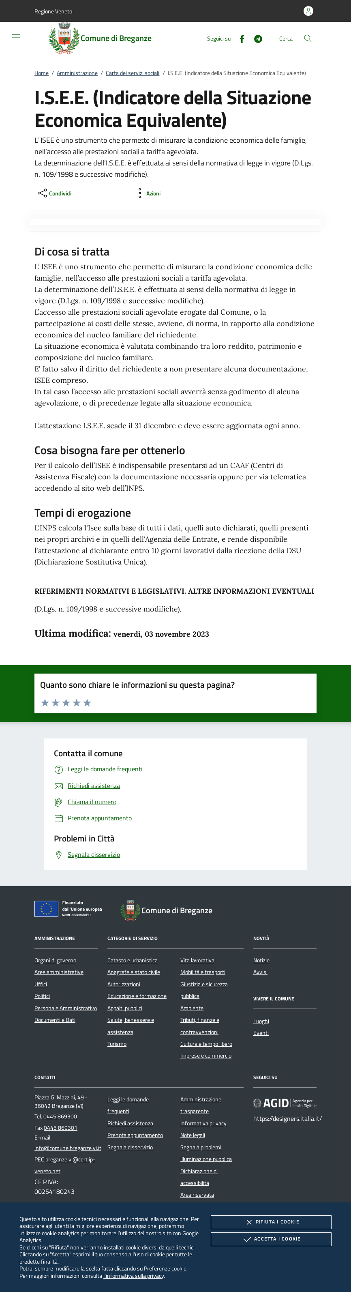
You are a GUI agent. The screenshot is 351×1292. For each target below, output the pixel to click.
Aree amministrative (58, 972)
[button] (53, 11)
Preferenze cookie (165, 1268)
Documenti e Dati (54, 1019)
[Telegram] (255, 37)
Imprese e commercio (205, 1055)
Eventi (261, 1032)
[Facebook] (239, 37)
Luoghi (261, 1021)
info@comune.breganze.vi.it (67, 1148)
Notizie (261, 960)
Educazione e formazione (137, 996)
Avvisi (260, 972)
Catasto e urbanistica (132, 960)
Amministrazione (77, 73)
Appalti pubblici (124, 1008)
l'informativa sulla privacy (133, 1275)
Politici (42, 996)
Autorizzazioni (123, 984)
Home (41, 73)
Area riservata (197, 1194)
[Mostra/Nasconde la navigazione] (16, 37)
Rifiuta (271, 1222)
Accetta (271, 1239)
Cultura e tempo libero (206, 1043)
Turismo (116, 1043)
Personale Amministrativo (65, 1008)
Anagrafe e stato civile (133, 972)
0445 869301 (60, 1127)
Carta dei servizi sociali (132, 73)
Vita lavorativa (197, 960)
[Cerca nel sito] (308, 38)
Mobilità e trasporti (202, 972)
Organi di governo (55, 960)
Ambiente (191, 1008)
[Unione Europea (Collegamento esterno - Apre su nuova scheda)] (70, 910)
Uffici (40, 984)
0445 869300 (60, 1116)
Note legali (192, 1135)
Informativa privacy (203, 1123)
